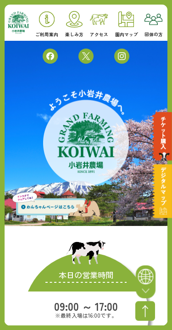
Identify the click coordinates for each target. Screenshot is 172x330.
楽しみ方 (74, 24)
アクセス (99, 26)
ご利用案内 (46, 24)
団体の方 (153, 26)
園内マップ (126, 24)
